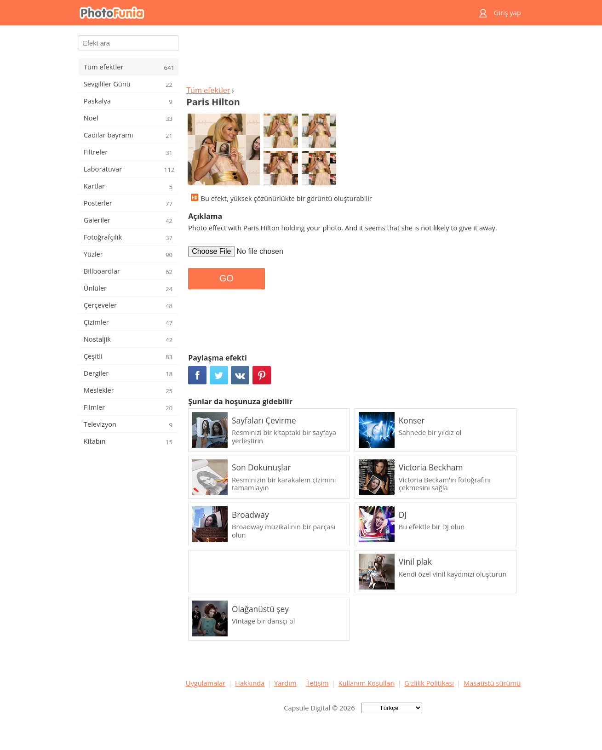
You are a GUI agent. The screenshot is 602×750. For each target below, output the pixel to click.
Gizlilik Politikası (429, 682)
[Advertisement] (353, 58)
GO (226, 278)
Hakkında (249, 682)
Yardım (285, 682)
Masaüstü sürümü (492, 682)
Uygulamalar (205, 682)
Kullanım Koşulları (366, 682)
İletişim (317, 682)
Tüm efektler (208, 90)
